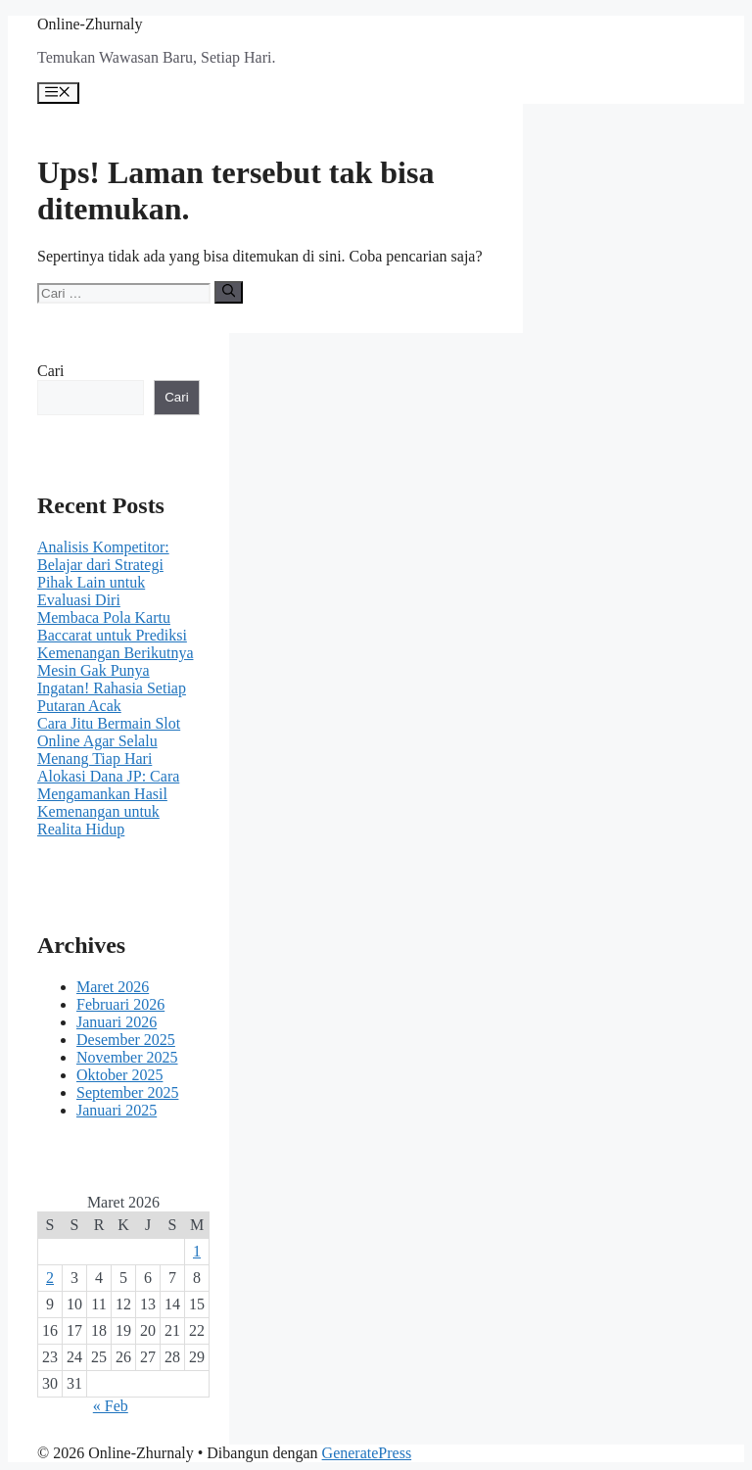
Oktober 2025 (119, 1075)
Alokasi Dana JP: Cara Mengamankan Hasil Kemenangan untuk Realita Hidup (108, 802)
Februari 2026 (120, 1004)
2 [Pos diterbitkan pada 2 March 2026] (50, 1277)
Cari (51, 370)
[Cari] (228, 292)
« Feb (110, 1406)
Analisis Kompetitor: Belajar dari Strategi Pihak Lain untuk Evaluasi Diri (103, 573)
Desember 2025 (125, 1039)
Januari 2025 (116, 1110)
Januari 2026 (116, 1022)
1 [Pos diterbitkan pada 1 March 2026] (197, 1251)
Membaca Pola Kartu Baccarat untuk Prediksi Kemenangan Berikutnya (115, 635)
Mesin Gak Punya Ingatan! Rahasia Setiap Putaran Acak (111, 688)
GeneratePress (367, 1453)
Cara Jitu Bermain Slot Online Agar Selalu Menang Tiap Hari (108, 741)
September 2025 (127, 1092)
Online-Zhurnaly (90, 24)
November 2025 (127, 1057)
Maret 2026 (112, 986)
